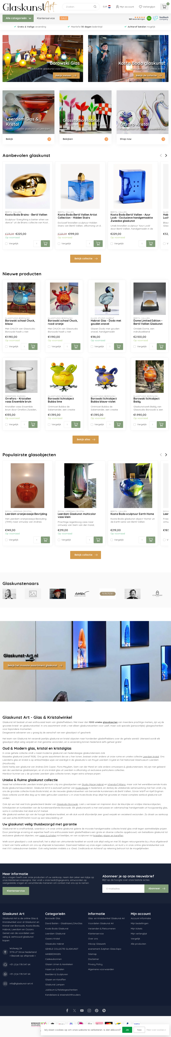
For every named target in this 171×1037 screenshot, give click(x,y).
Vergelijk (13, 243)
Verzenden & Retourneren (102, 928)
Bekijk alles (86, 439)
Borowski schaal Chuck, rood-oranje (63, 322)
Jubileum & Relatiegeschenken (61, 989)
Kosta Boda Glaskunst (56, 928)
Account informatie (141, 918)
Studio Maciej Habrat (93, 784)
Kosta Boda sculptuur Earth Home (132, 514)
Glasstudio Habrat (54, 943)
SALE (64, 18)
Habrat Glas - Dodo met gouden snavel (106, 322)
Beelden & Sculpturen (56, 974)
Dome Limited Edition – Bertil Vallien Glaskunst (148, 322)
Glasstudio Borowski (67, 804)
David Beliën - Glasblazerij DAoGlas (63, 923)
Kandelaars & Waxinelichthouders (62, 994)
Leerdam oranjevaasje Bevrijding (26, 514)
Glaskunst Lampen (54, 984)
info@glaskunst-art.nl (21, 983)
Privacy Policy (95, 964)
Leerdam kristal (151, 756)
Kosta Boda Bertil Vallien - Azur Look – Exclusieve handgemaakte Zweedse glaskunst (132, 217)
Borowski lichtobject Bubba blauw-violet (104, 400)
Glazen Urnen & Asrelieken (59, 964)
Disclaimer (93, 959)
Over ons (93, 938)
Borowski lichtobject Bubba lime (61, 400)
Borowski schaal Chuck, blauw (20, 322)
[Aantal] (36, 243)
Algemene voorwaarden (101, 969)
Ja (127, 1029)
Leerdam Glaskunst (55, 933)
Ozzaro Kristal (52, 938)
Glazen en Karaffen (55, 979)
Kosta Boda (82, 788)
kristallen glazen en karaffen (108, 835)
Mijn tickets (136, 928)
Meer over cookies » (156, 1029)
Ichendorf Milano (117, 784)
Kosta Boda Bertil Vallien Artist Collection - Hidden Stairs (77, 216)
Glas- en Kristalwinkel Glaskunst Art (106, 918)
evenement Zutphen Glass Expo (104, 948)
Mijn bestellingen (139, 923)
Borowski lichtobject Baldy (146, 400)
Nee (139, 1029)
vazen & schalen (47, 835)
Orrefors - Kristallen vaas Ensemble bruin (18, 400)
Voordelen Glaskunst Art (101, 923)
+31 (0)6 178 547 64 (20, 964)
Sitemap (92, 954)
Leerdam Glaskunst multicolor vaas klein (77, 516)
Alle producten (138, 943)
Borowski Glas (52, 918)
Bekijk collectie (86, 258)
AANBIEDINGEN (53, 954)
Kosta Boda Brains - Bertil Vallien (26, 214)
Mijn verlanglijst (139, 933)
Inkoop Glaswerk (97, 943)
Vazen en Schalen (54, 969)
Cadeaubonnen (53, 959)
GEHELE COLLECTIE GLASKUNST (61, 948)
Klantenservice (46, 18)
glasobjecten (110, 722)
